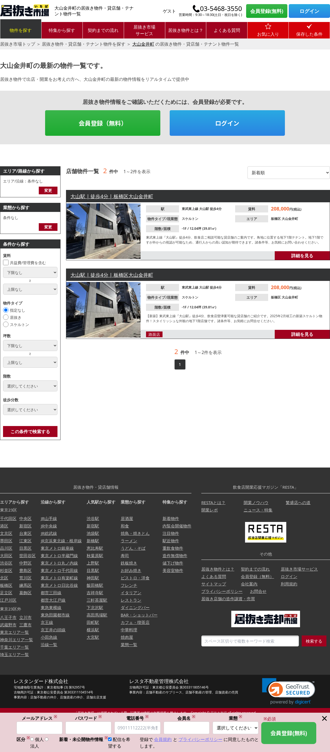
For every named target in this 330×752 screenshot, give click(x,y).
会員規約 (163, 740)
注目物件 (171, 533)
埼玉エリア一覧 (14, 654)
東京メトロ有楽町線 (59, 577)
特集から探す (62, 30)
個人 (39, 740)
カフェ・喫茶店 (135, 622)
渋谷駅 (93, 518)
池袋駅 (93, 533)
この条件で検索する (30, 431)
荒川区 (25, 577)
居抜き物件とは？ (185, 30)
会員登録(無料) (266, 11)
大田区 (6, 555)
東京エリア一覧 (14, 632)
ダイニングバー (135, 607)
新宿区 (25, 526)
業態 (236, 718)
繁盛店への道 (298, 502)
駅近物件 (171, 540)
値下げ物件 (173, 563)
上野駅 (93, 563)
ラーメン (129, 540)
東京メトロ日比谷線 (59, 585)
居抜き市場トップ (17, 44)
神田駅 (93, 577)
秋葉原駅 (95, 555)
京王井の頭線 (53, 629)
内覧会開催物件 (177, 526)
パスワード (88, 718)
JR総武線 (49, 533)
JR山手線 (49, 518)
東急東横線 (51, 607)
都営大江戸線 (53, 600)
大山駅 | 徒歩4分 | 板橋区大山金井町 (111, 196)
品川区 (6, 548)
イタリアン (131, 592)
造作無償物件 (175, 555)
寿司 (125, 555)
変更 (48, 190)
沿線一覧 (49, 644)
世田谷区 (27, 555)
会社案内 (249, 584)
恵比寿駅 (95, 548)
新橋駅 (93, 540)
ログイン (309, 11)
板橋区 (276, 218)
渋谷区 (6, 563)
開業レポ (209, 510)
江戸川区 (8, 600)
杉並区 (6, 570)
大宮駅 (93, 637)
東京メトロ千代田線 (59, 570)
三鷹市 (25, 624)
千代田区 (8, 518)
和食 (125, 526)
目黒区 (25, 548)
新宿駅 (93, 526)
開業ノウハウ (256, 502)
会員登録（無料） (103, 122)
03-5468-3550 (221, 8)
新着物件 (171, 518)
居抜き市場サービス (144, 30)
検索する (314, 641)
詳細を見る (302, 256)
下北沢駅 (95, 607)
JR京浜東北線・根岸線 (61, 540)
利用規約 (289, 584)
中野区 (25, 563)
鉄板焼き (129, 563)
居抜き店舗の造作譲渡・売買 (228, 598)
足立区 (6, 592)
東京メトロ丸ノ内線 (59, 563)
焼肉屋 (127, 637)
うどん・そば (133, 548)
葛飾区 (25, 592)
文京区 (6, 533)
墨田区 (6, 540)
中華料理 (129, 629)
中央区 (25, 518)
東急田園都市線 (55, 615)
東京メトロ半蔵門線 (59, 555)
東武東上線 (190, 208)
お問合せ (258, 591)
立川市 (25, 617)
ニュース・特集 (258, 510)
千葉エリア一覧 (14, 647)
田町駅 (93, 622)
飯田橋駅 (95, 585)
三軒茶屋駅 (97, 600)
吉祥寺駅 (95, 592)
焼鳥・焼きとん (135, 533)
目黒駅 (93, 570)
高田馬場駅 (97, 615)
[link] (288, 691)
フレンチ (129, 585)
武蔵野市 (8, 624)
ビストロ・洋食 (135, 577)
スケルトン (19, 324)
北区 (4, 577)
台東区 (25, 533)
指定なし (17, 310)
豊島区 (25, 570)
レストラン (131, 600)
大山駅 (204, 208)
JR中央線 (49, 526)
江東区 (25, 540)
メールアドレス (39, 718)
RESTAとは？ (213, 502)
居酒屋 (127, 518)
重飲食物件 (173, 548)
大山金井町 (143, 44)
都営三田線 (51, 592)
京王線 (47, 622)
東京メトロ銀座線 (57, 548)
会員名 (186, 718)
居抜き (15, 317)
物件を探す (21, 30)
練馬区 (25, 585)
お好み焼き (131, 570)
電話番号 (137, 718)
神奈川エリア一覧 (16, 639)
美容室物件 (173, 570)
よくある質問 (227, 30)
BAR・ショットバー (139, 615)
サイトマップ (213, 584)
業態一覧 (129, 644)
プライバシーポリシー (222, 591)
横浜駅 (93, 629)
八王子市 (8, 617)
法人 (34, 746)
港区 (4, 526)
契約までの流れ (103, 30)
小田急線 (49, 637)
